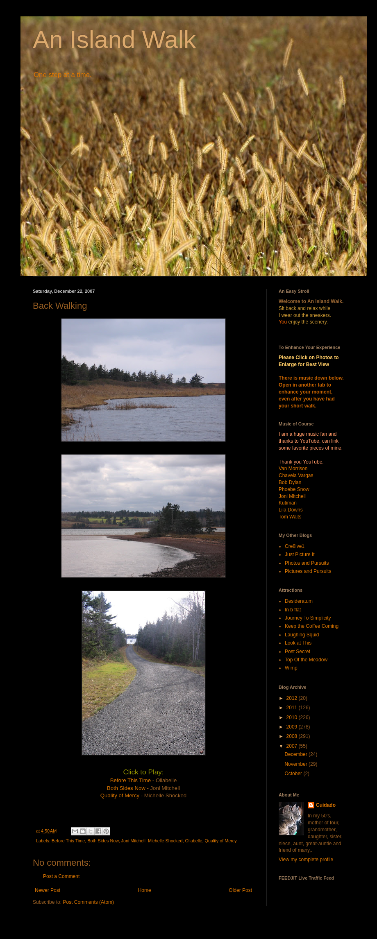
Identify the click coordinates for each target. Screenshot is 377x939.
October (293, 773)
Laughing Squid (302, 635)
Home (144, 890)
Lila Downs (291, 510)
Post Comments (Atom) (88, 902)
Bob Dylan (290, 482)
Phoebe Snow (294, 489)
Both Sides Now (126, 788)
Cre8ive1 (294, 546)
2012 (292, 698)
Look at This (298, 643)
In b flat (293, 610)
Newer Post (47, 890)
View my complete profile (306, 859)
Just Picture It (300, 554)
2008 (292, 736)
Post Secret (297, 651)
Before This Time (130, 780)
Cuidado (326, 805)
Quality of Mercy (119, 795)
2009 (292, 727)
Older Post (240, 890)
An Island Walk (114, 39)
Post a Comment (61, 876)
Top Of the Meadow (306, 660)
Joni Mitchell (133, 840)
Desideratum (299, 601)
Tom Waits (290, 517)
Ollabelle (193, 840)
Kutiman (288, 503)
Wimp (291, 668)
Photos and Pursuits (307, 563)
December (296, 754)
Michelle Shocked (165, 840)
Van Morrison (293, 468)
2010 (292, 717)
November (296, 764)
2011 (292, 707)
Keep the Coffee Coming (311, 626)
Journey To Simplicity (308, 618)
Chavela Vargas (296, 475)
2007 (292, 746)
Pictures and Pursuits (308, 571)
